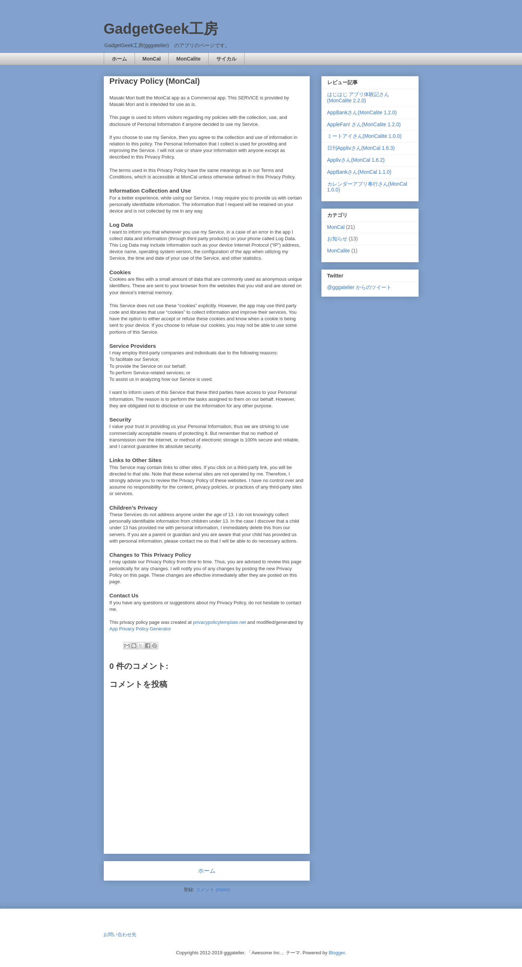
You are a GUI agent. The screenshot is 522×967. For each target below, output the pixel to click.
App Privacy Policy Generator (140, 628)
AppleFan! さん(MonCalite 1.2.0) (364, 124)
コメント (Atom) (213, 889)
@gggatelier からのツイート (359, 287)
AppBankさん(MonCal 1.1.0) (359, 172)
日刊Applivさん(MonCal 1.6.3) (361, 148)
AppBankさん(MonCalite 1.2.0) (362, 112)
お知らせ (337, 239)
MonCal (152, 59)
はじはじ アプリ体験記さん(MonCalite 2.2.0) (358, 97)
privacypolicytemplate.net (219, 622)
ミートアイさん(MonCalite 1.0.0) (364, 136)
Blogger (337, 952)
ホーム (119, 59)
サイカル (226, 59)
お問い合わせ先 (119, 934)
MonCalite (188, 59)
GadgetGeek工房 (161, 29)
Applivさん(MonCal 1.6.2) (356, 160)
